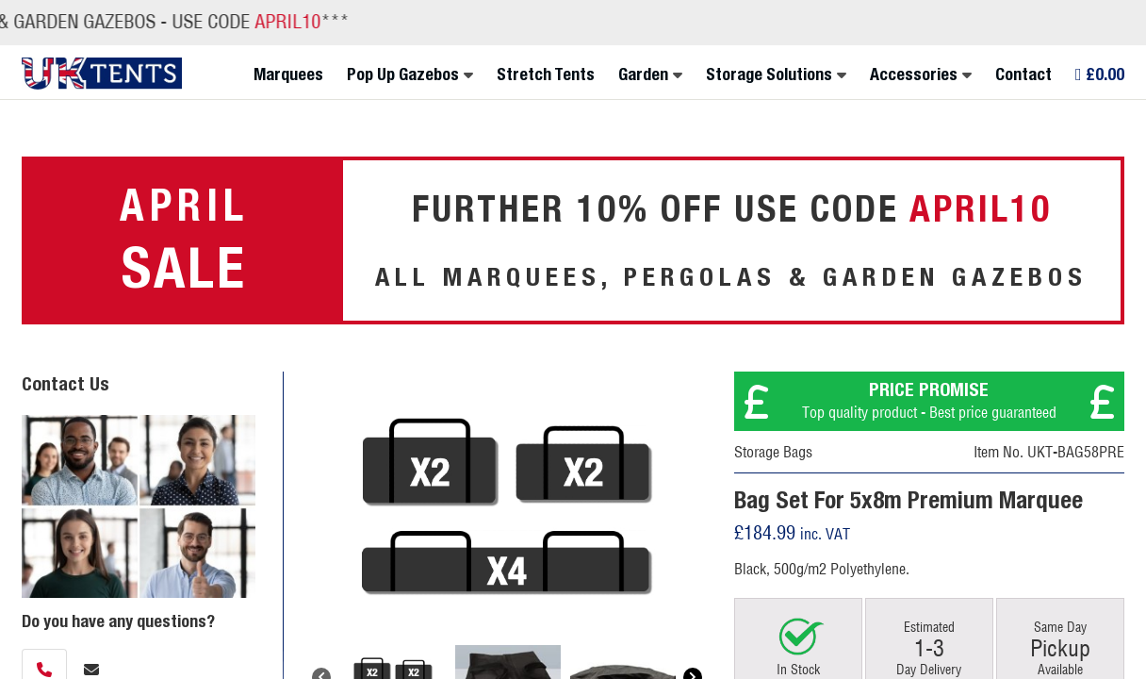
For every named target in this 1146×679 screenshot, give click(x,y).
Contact (1023, 74)
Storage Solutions (769, 74)
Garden (643, 74)
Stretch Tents (546, 74)
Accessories (914, 74)
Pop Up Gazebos (403, 74)
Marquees (288, 74)
